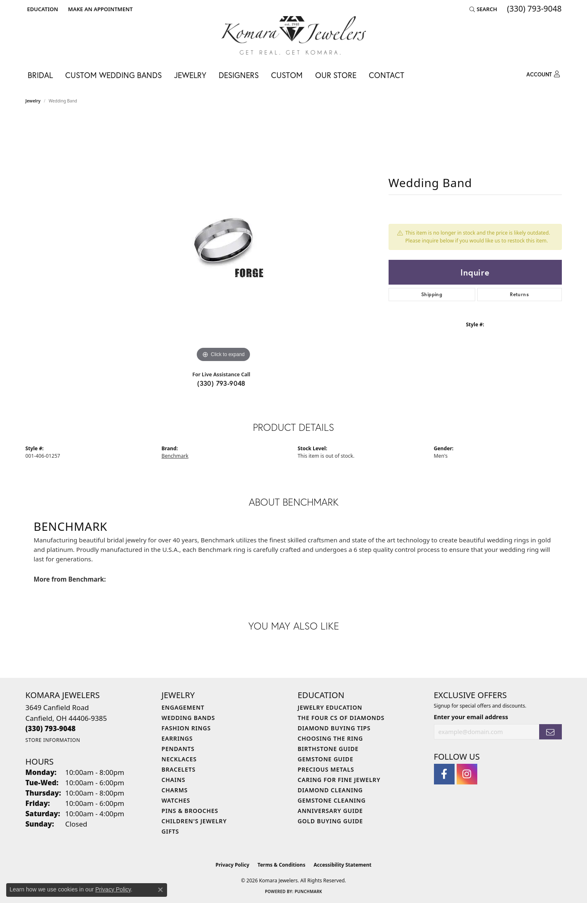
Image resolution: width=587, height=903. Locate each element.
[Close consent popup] (160, 889)
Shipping (431, 294)
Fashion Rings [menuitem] (186, 728)
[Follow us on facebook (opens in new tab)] (444, 774)
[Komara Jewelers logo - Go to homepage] (294, 35)
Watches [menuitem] (176, 800)
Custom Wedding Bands (113, 75)
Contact (386, 75)
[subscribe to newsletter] (550, 731)
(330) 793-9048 (221, 383)
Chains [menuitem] (174, 780)
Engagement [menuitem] (183, 707)
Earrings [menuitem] (177, 738)
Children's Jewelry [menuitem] (194, 821)
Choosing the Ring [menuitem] (330, 738)
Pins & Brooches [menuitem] (190, 811)
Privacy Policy (233, 864)
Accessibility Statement (342, 864)
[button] (42, 9)
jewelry (33, 101)
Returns (519, 294)
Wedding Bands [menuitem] (188, 718)
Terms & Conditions (281, 864)
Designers (239, 75)
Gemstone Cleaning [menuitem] (332, 800)
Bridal (40, 75)
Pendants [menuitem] (178, 749)
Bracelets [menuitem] (179, 769)
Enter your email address (471, 717)
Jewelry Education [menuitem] (330, 707)
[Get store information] (53, 740)
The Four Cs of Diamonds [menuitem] (341, 718)
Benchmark (175, 455)
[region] (223, 240)
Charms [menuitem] (175, 790)
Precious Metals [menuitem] (326, 769)
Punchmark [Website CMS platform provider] (308, 891)
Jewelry (190, 75)
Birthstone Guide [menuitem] (328, 749)
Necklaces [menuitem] (179, 759)
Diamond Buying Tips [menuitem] (334, 728)
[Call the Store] (51, 728)
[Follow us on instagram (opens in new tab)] (467, 774)
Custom (287, 75)
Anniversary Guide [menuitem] (330, 811)
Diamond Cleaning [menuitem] (330, 790)
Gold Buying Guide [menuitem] (330, 821)
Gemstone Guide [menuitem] (326, 759)
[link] (99, 9)
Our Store (335, 75)
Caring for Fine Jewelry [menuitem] (339, 780)
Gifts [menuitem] (170, 831)
